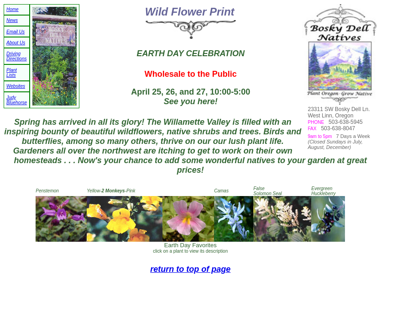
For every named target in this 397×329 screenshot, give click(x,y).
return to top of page (190, 269)
